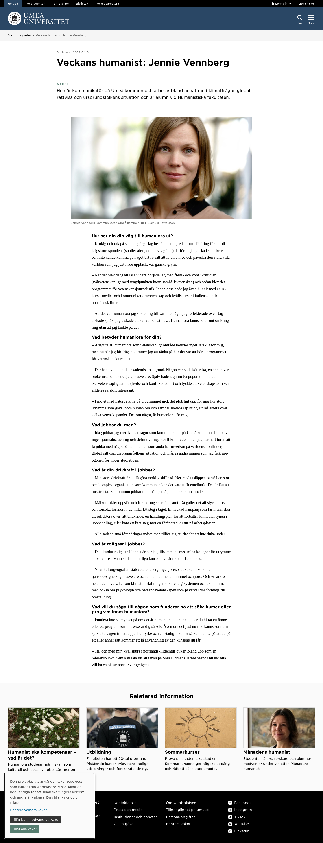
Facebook (239, 802)
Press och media (128, 809)
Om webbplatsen (181, 802)
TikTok (236, 817)
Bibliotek (82, 3)
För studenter (35, 3)
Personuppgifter (180, 817)
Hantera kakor (178, 823)
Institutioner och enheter (135, 817)
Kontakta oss (125, 802)
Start (11, 35)
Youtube (238, 823)
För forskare (60, 3)
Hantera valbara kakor (28, 810)
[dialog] (49, 806)
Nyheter (25, 35)
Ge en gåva (123, 823)
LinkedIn (238, 831)
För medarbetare (107, 3)
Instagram (240, 809)
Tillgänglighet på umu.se (187, 809)
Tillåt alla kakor (24, 829)
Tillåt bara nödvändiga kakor (36, 819)
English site (306, 3)
